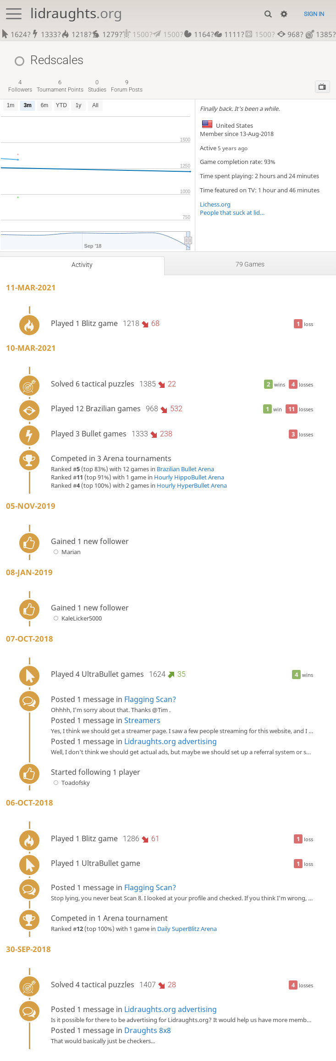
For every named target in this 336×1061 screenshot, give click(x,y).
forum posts (127, 86)
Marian (66, 552)
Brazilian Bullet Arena (185, 469)
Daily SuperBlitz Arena (187, 929)
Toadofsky (70, 782)
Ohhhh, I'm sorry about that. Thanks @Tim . (111, 710)
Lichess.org (215, 204)
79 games (250, 264)
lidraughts (76, 13)
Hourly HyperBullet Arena (192, 485)
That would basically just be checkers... (103, 1041)
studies (97, 86)
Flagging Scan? (150, 699)
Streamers (142, 720)
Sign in (314, 14)
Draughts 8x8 (147, 1030)
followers (20, 86)
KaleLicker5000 (76, 618)
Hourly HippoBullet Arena (189, 477)
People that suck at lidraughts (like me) (232, 212)
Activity (82, 264)
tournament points (60, 86)
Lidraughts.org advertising (170, 741)
